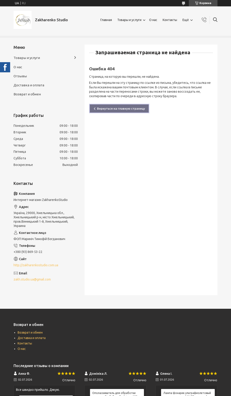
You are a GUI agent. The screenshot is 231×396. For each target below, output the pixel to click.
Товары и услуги (129, 20)
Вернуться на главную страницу (121, 108)
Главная (106, 20)
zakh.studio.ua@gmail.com (32, 279)
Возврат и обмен (27, 94)
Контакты (170, 20)
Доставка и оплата (29, 85)
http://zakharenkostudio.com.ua (36, 265)
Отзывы (20, 76)
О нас (153, 20)
